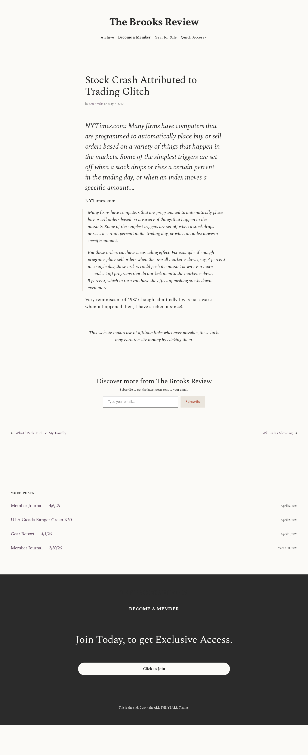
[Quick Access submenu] (206, 37)
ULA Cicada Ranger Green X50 (41, 520)
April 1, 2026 (289, 534)
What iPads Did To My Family (40, 433)
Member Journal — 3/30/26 (36, 548)
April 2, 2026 (289, 520)
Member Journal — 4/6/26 (35, 506)
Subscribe (193, 401)
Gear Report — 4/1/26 (31, 534)
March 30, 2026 (287, 548)
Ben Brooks (96, 104)
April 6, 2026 (289, 506)
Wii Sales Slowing (277, 433)
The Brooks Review (154, 22)
